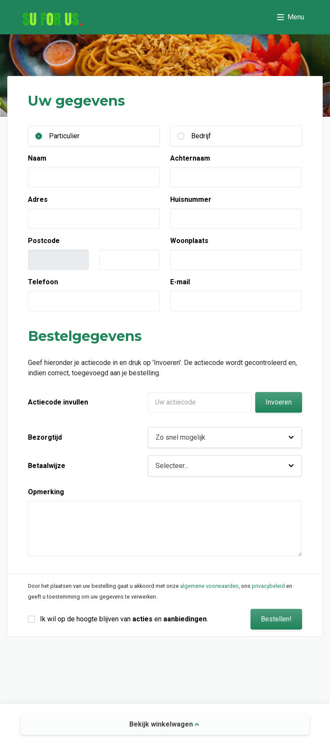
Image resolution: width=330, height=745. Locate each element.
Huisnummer (190, 199)
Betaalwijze (46, 466)
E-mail (180, 282)
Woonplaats (189, 241)
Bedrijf (201, 136)
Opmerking (46, 492)
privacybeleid (268, 586)
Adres (38, 199)
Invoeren (279, 402)
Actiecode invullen (58, 402)
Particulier (64, 136)
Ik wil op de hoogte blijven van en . (124, 619)
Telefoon (43, 282)
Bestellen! (276, 619)
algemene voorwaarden (209, 586)
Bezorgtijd (45, 437)
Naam (37, 158)
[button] (225, 437)
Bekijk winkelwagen (164, 724)
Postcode (44, 241)
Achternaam (190, 158)
